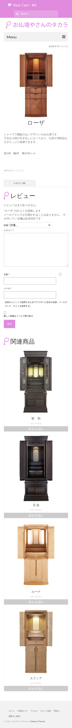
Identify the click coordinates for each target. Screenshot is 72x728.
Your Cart (22, 5)
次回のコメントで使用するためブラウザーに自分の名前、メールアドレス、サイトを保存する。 (36, 304)
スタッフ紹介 (46, 711)
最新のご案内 (14, 716)
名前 (6, 274)
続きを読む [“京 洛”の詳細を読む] (36, 515)
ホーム (11, 711)
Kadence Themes (37, 721)
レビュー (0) (19, 183)
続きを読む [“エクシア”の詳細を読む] (36, 688)
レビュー (8, 230)
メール (7, 288)
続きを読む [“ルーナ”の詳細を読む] (36, 602)
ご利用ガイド (22, 711)
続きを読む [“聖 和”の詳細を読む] (36, 429)
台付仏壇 (64, 46)
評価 (6, 225)
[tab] (19, 183)
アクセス (34, 711)
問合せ (56, 711)
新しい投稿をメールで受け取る (18, 316)
